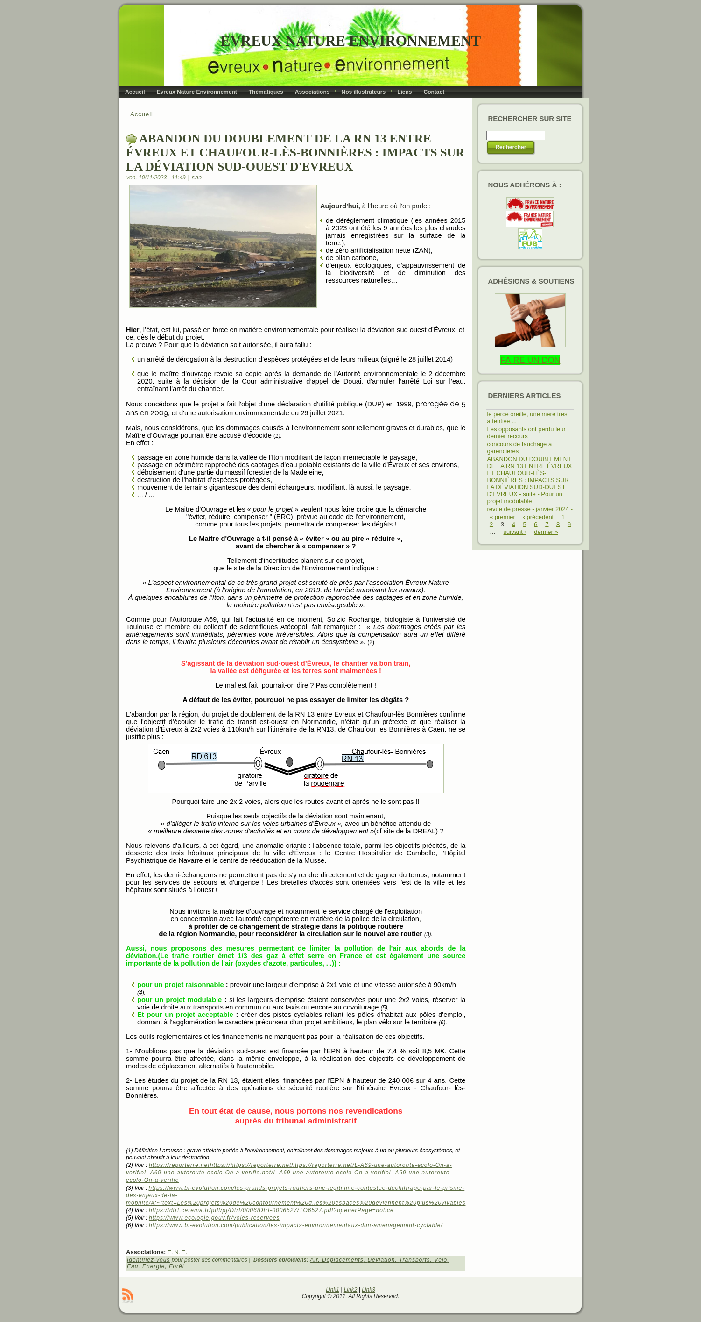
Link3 (368, 1289)
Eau (132, 1266)
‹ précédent (538, 516)
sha (197, 177)
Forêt (176, 1266)
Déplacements (343, 1260)
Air (314, 1260)
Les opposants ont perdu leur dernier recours (526, 433)
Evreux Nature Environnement (351, 41)
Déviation (381, 1260)
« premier (502, 516)
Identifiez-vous (148, 1260)
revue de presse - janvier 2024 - (530, 508)
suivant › (515, 531)
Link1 (332, 1289)
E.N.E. (178, 1252)
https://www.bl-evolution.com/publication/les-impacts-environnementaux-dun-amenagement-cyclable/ (296, 1225)
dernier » (546, 531)
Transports (414, 1260)
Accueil (141, 114)
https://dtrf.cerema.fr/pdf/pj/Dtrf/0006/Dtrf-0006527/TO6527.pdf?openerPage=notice (271, 1210)
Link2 (351, 1289)
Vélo (440, 1260)
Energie (153, 1266)
